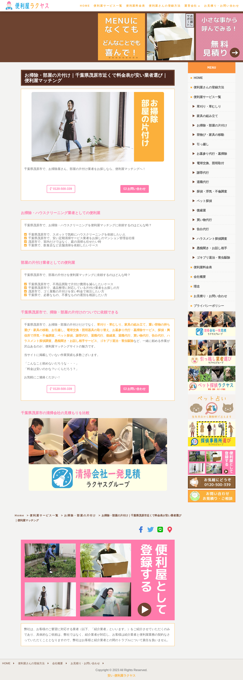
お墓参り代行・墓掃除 (212, 153)
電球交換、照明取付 (210, 163)
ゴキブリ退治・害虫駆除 (116, 340)
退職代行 (97, 335)
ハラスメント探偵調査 (212, 238)
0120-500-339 (61, 188)
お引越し (57, 330)
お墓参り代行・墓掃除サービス (133, 330)
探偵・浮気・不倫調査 (212, 191)
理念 (197, 286)
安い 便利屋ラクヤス (121, 675)
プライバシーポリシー (209, 305)
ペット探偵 (65, 335)
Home (19, 515)
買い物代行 (141, 335)
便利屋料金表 (135, 5)
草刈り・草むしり (109, 324)
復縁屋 (110, 335)
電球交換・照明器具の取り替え (88, 330)
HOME (85, 5)
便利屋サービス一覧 (108, 5)
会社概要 (200, 276)
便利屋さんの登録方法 (165, 5)
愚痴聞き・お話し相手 (212, 248)
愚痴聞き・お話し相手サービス (75, 340)
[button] (106, 57)
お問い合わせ (135, 188)
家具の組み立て (135, 324)
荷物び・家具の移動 (210, 134)
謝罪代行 (82, 335)
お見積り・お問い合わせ (221, 5)
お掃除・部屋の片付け (80, 515)
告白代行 (158, 335)
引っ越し (203, 144)
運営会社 (190, 5)
